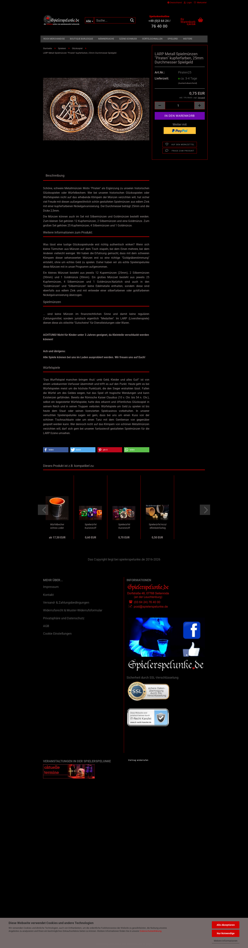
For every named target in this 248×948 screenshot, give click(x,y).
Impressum (51, 587)
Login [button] (188, 2)
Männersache (106, 38)
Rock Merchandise (54, 38)
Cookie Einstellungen (57, 633)
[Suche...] (89, 20)
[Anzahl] (179, 105)
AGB (46, 626)
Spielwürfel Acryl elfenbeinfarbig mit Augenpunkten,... (157, 526)
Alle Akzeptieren (226, 925)
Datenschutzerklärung (150, 931)
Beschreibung (55, 175)
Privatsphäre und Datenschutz (63, 618)
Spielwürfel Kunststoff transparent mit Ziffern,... (90, 526)
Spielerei (173, 38)
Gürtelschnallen (152, 38)
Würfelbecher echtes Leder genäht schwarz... (57, 526)
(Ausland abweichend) (187, 83)
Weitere (187, 38)
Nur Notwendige (226, 933)
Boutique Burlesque (81, 38)
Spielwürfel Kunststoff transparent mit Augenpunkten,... (124, 526)
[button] (174, 2)
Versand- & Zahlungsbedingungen (66, 602)
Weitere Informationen (225, 940)
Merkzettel (200, 2)
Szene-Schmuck (128, 38)
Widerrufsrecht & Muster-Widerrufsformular (72, 610)
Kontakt (48, 595)
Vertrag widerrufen (138, 760)
